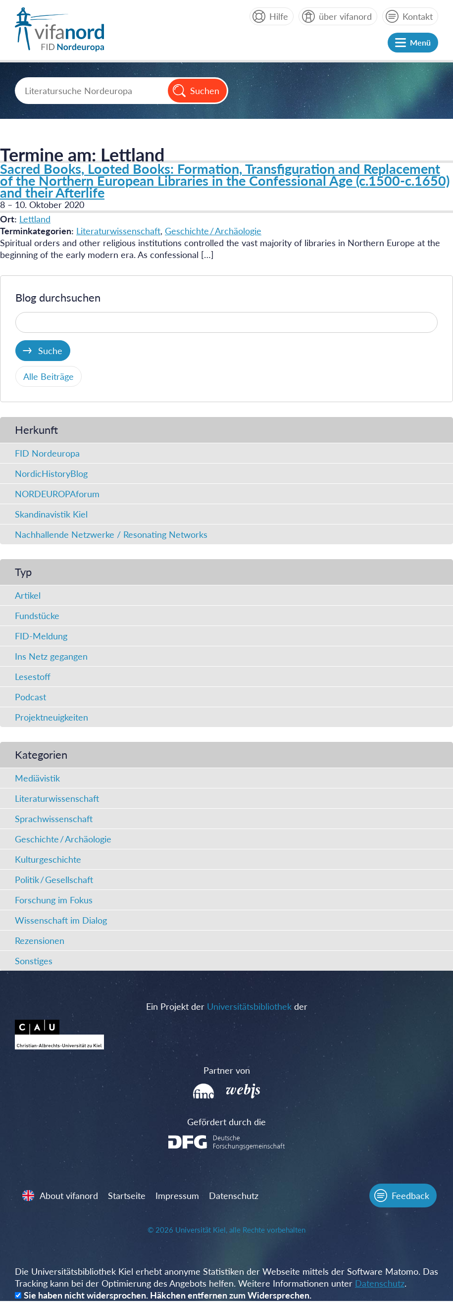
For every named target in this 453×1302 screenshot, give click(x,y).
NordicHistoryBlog (51, 473)
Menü (420, 42)
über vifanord (345, 16)
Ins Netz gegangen (51, 656)
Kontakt (418, 16)
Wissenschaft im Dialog (61, 920)
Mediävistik (37, 778)
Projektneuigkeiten (51, 717)
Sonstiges (33, 960)
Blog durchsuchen (58, 297)
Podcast (30, 696)
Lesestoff (32, 676)
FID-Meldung (41, 635)
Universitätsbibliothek (249, 1006)
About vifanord (69, 1196)
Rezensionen (39, 940)
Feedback (410, 1196)
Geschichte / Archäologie (213, 230)
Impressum (178, 1196)
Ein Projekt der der (226, 1006)
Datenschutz (234, 1196)
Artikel (28, 595)
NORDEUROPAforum (57, 493)
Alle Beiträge (48, 376)
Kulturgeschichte (48, 859)
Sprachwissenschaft (54, 818)
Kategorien (41, 754)
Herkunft (36, 429)
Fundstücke (37, 615)
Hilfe (278, 16)
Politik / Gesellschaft (54, 879)
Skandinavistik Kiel (51, 514)
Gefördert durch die (226, 1121)
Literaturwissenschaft (118, 230)
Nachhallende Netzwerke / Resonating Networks (111, 534)
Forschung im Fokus (54, 899)
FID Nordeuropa (47, 453)
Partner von (226, 1070)
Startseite (127, 1196)
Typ (23, 571)
